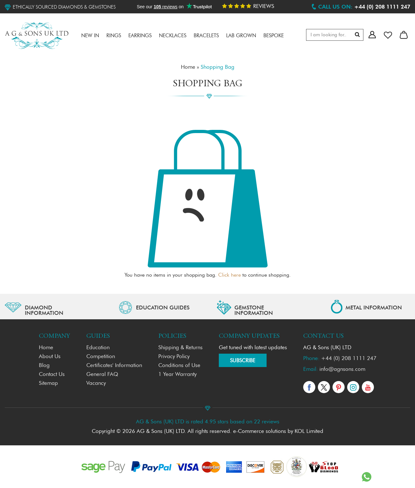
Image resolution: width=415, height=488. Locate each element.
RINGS (113, 36)
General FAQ (102, 374)
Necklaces (172, 36)
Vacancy (96, 383)
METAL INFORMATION (374, 308)
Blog (44, 365)
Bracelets (206, 36)
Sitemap (48, 383)
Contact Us (52, 374)
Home (188, 67)
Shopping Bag (217, 67)
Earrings (140, 36)
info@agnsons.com (342, 369)
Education (98, 347)
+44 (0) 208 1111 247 (348, 358)
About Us (50, 356)
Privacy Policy (174, 356)
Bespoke (273, 36)
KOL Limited (309, 431)
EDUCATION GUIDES (163, 308)
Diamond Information (44, 310)
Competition (100, 356)
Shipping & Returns (180, 347)
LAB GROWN (241, 36)
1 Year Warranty (177, 374)
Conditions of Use (179, 365)
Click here (229, 275)
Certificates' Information (114, 365)
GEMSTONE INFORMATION (253, 310)
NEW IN (90, 36)
